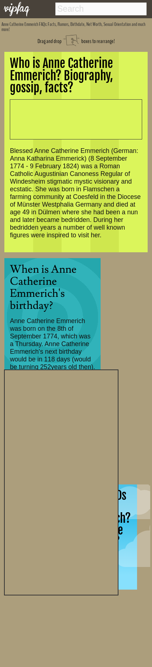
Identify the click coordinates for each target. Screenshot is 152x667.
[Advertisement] (61, 481)
